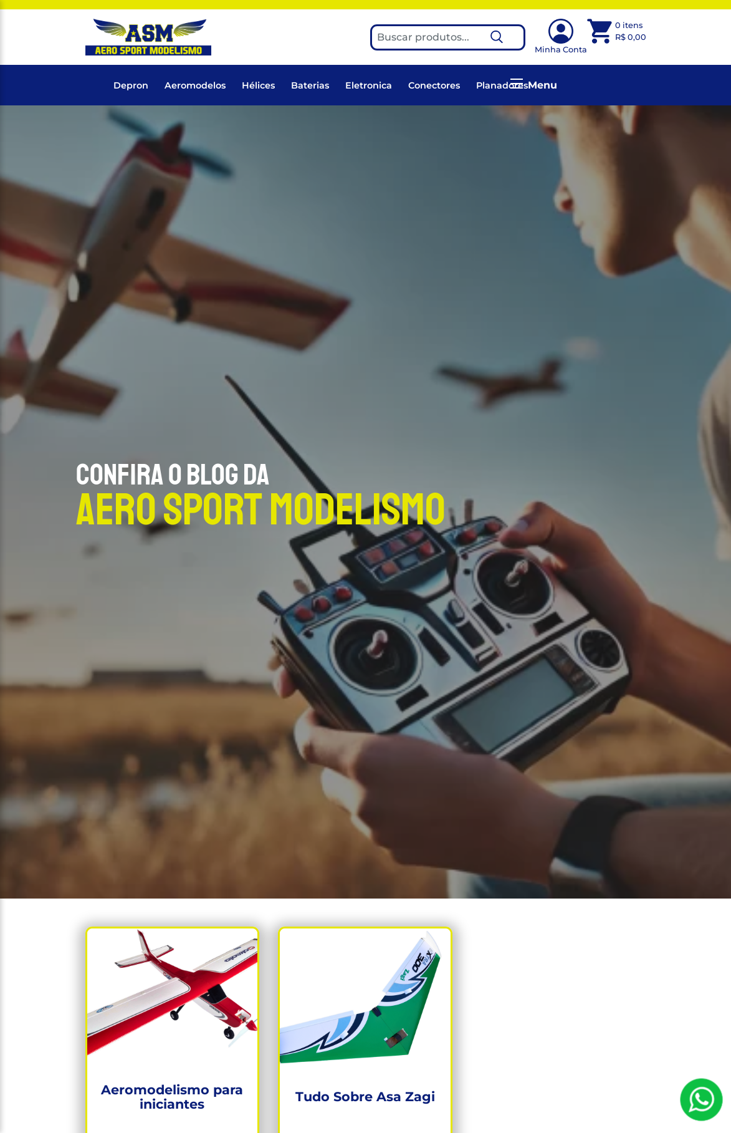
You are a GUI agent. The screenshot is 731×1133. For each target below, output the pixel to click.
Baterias (310, 85)
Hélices (258, 85)
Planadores (502, 85)
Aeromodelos (195, 85)
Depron (130, 85)
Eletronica (368, 85)
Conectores (434, 85)
